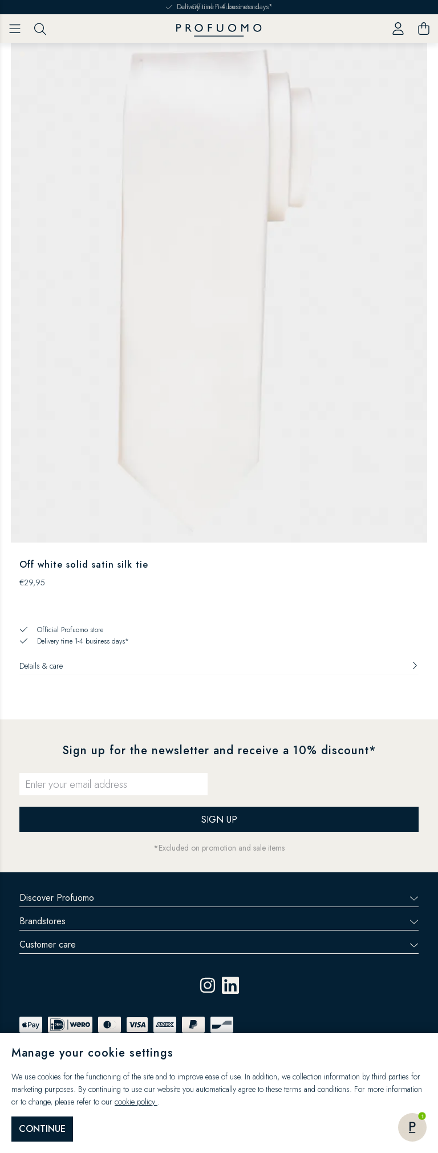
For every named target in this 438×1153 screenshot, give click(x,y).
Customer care (219, 944)
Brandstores (219, 921)
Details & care (219, 665)
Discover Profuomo (219, 897)
